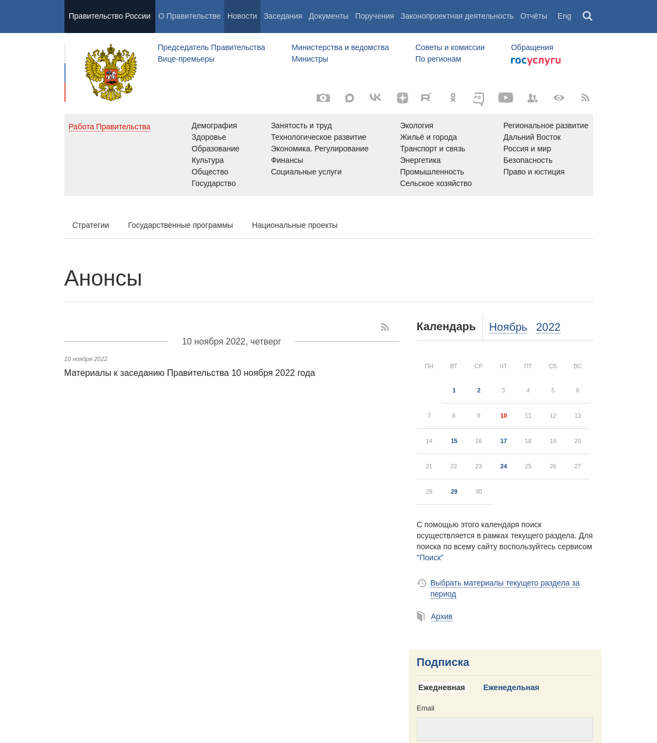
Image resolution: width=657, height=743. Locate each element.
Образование (216, 148)
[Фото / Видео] (323, 98)
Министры (309, 58)
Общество (210, 171)
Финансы (287, 160)
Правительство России (109, 16)
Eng (565, 16)
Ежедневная (442, 687)
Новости (242, 16)
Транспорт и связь (432, 148)
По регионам (438, 58)
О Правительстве (190, 16)
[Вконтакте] (376, 98)
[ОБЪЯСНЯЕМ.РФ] (479, 98)
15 (453, 441)
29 (453, 491)
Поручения (374, 16)
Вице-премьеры (186, 58)
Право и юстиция (533, 171)
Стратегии (91, 225)
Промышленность (432, 171)
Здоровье (209, 137)
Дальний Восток (532, 137)
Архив (442, 616)
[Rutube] (428, 96)
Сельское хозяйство (435, 183)
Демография (214, 125)
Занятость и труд (301, 125)
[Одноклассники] (453, 98)
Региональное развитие (546, 125)
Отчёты (533, 16)
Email (426, 708)
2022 (548, 327)
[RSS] (585, 98)
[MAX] (349, 98)
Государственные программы (181, 225)
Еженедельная (512, 687)
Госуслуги (536, 61)
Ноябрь (508, 327)
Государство (214, 183)
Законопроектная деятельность (457, 16)
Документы (329, 16)
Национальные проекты (295, 225)
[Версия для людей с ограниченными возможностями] (559, 98)
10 (503, 415)
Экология (416, 125)
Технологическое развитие (318, 137)
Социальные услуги (306, 171)
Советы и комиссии (450, 47)
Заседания (283, 16)
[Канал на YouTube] (506, 98)
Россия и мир (527, 148)
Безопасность (527, 160)
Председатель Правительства (211, 47)
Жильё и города (428, 137)
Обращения (532, 47)
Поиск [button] (588, 16)
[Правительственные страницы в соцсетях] (532, 98)
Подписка (443, 662)
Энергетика (420, 160)
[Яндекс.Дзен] (402, 98)
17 (503, 441)
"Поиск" (430, 557)
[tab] (446, 688)
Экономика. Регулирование (319, 148)
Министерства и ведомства (340, 47)
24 (503, 466)
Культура (208, 160)
